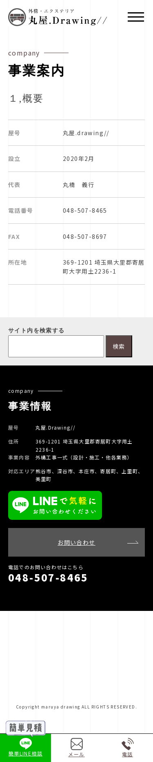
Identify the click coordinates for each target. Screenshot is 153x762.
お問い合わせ (76, 542)
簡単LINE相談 (25, 747)
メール (76, 748)
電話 (128, 748)
